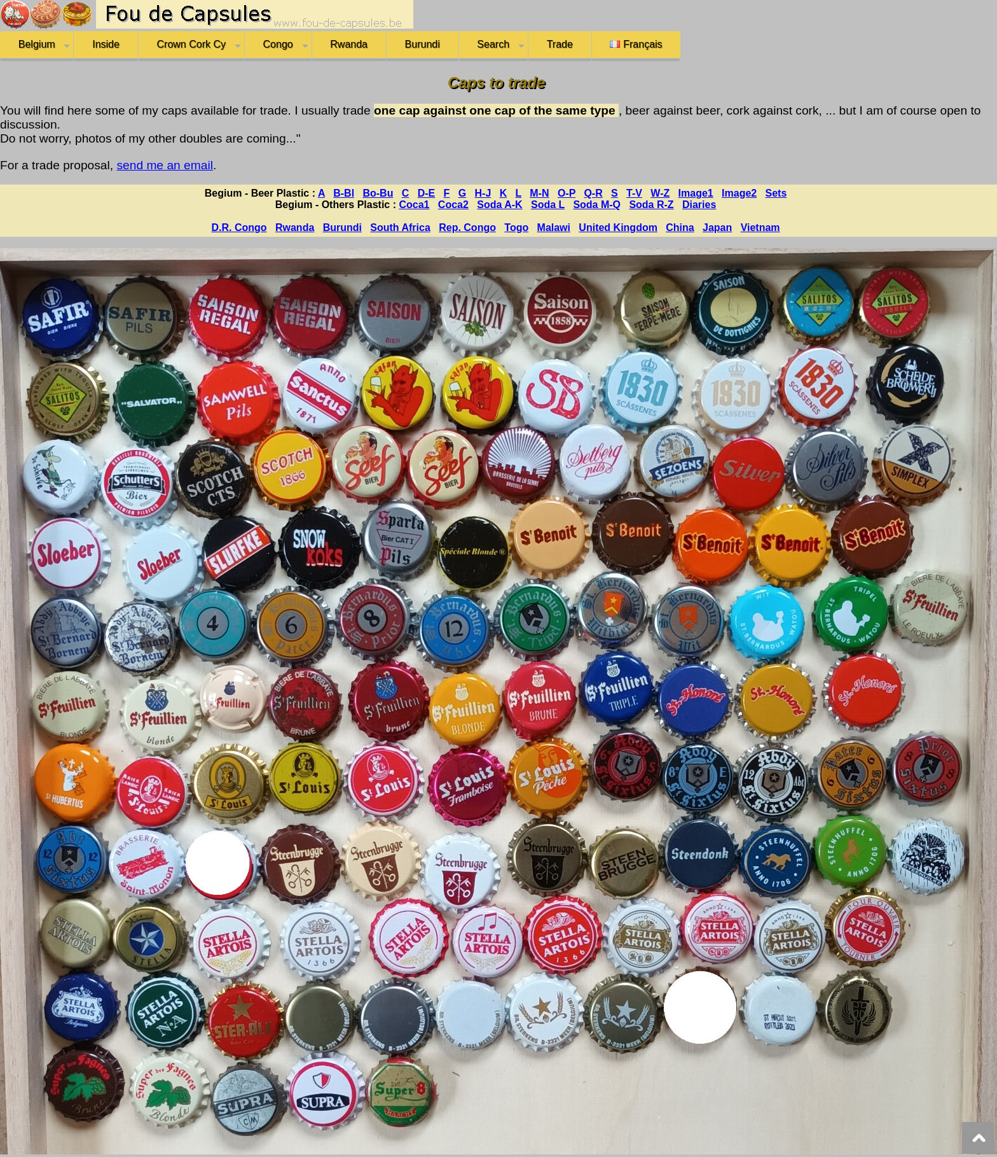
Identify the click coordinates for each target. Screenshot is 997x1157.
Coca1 (414, 204)
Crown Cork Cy (191, 44)
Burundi (422, 44)
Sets (776, 193)
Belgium (36, 44)
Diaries (699, 204)
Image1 (695, 193)
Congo (278, 44)
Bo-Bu (377, 193)
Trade (560, 44)
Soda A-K (499, 204)
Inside (106, 44)
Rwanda (349, 44)
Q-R (593, 193)
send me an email (164, 165)
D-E (427, 193)
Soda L (548, 204)
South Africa (400, 227)
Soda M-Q (597, 204)
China (680, 227)
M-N (539, 193)
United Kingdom (618, 227)
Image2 (739, 193)
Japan (717, 227)
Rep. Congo (467, 227)
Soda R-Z (651, 204)
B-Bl (343, 193)
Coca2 (453, 204)
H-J (483, 193)
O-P (566, 193)
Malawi (553, 227)
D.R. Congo (239, 227)
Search (493, 44)
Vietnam (760, 227)
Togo (516, 227)
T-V (634, 193)
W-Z (660, 193)
